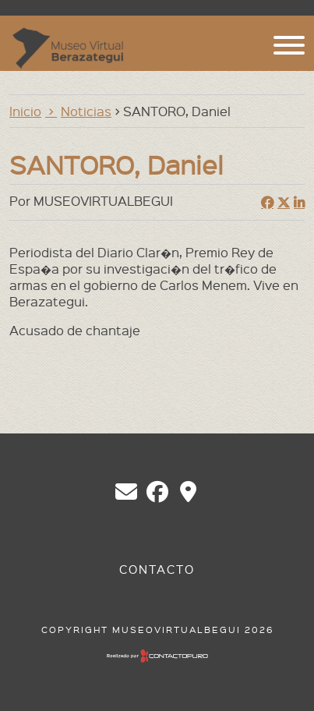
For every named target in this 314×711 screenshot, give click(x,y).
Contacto (157, 569)
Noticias (86, 110)
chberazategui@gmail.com (126, 492)
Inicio (25, 110)
